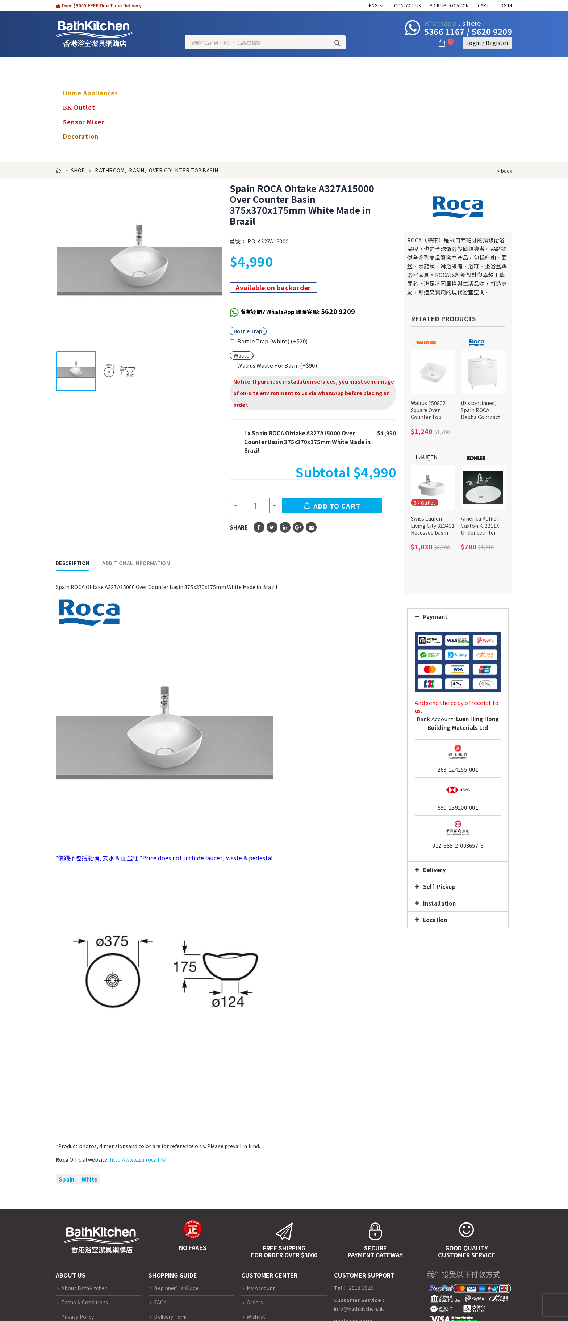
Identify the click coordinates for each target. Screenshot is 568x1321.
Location (435, 920)
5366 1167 (444, 31)
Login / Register (487, 42)
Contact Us (407, 5)
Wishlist (256, 1316)
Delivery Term (170, 1316)
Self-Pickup (439, 886)
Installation (439, 903)
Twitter (272, 527)
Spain (67, 1179)
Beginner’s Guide (176, 1288)
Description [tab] (72, 563)
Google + (298, 527)
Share (239, 527)
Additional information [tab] (136, 563)
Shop (71, 63)
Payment (435, 616)
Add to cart (336, 505)
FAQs (160, 1302)
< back (504, 170)
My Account (261, 1288)
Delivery (434, 870)
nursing (75, 150)
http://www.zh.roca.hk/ (138, 1159)
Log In (505, 5)
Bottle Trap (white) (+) (269, 341)
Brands (74, 78)
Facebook (259, 527)
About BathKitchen (84, 1288)
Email (311, 527)
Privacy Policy (77, 1316)
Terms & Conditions (84, 1302)
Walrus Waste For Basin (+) (273, 365)
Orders (255, 1302)
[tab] (458, 617)
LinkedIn (285, 527)
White (90, 1179)
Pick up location (449, 5)
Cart (483, 5)
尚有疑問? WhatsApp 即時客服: (297, 311)
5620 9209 (492, 31)
